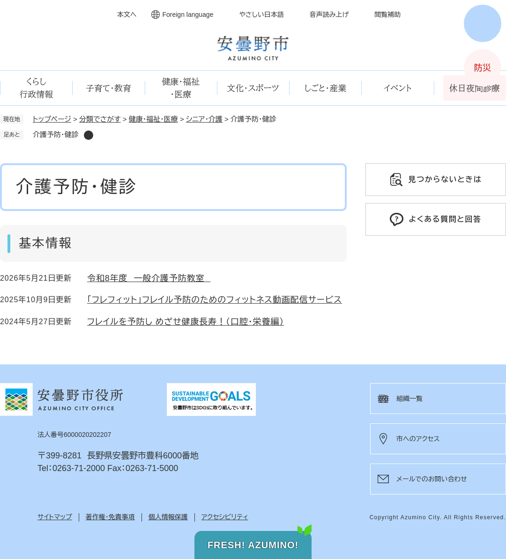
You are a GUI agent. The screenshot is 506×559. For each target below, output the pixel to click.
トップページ (52, 119)
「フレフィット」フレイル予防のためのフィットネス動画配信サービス (214, 300)
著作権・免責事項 (110, 517)
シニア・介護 (204, 119)
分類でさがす (100, 119)
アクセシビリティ (224, 517)
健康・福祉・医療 (153, 119)
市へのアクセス (417, 439)
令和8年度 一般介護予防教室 (149, 278)
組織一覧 (409, 398)
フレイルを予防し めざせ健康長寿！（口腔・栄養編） (185, 322)
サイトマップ (54, 517)
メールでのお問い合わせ (431, 479)
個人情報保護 (168, 517)
